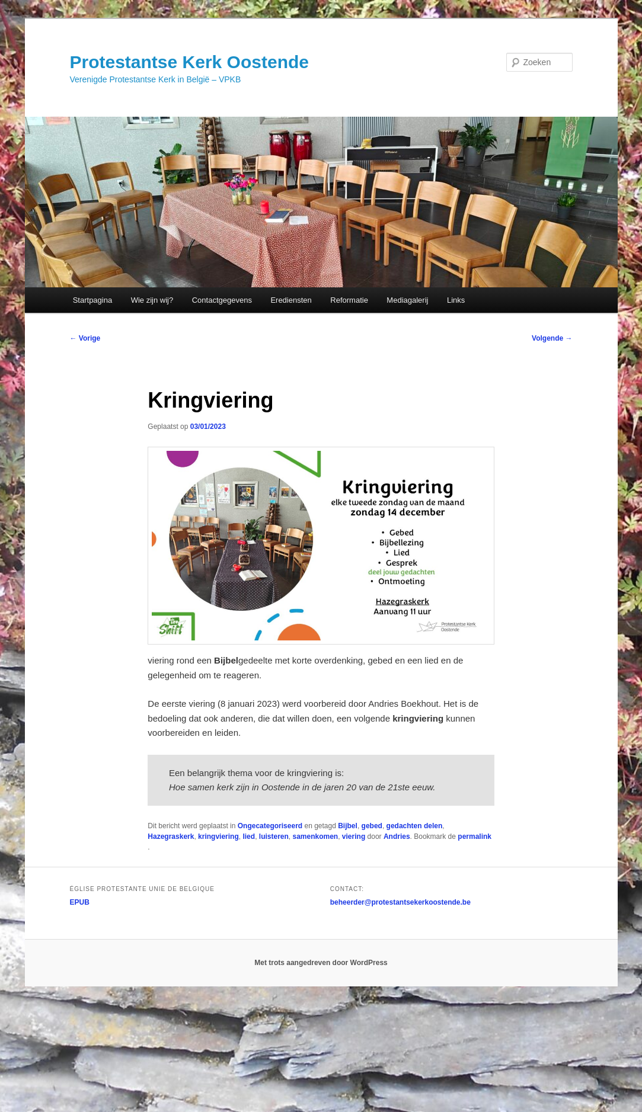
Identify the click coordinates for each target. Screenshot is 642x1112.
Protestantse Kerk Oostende (189, 62)
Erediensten (290, 300)
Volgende (552, 338)
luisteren (274, 836)
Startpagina (93, 300)
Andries (397, 836)
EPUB (80, 902)
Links (456, 300)
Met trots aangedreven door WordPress (321, 963)
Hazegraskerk (171, 836)
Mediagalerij (407, 300)
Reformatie (349, 300)
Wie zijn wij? (152, 300)
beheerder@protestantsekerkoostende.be (400, 902)
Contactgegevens (222, 300)
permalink (474, 836)
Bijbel (347, 826)
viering (353, 836)
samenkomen (315, 836)
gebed (372, 826)
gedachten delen (415, 826)
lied (248, 836)
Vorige (85, 338)
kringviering (218, 836)
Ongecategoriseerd (270, 826)
